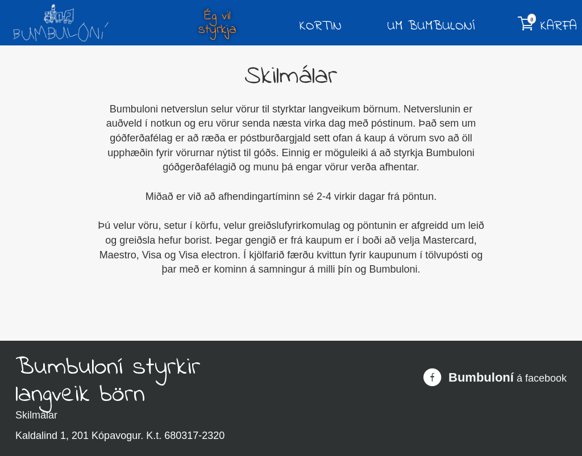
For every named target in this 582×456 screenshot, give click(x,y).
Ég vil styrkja (217, 23)
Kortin (321, 26)
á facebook (542, 378)
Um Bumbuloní (431, 26)
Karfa (547, 25)
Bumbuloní (481, 377)
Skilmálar (36, 415)
